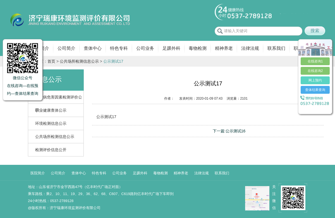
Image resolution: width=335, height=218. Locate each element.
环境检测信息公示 (50, 123)
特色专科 (119, 48)
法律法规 (250, 48)
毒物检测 (198, 48)
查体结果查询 (315, 90)
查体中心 (93, 48)
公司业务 (145, 48)
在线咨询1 (315, 61)
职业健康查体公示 (50, 110)
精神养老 (224, 48)
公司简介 (66, 48)
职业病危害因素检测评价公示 (58, 99)
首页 (51, 61)
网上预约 (315, 80)
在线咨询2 (315, 71)
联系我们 (276, 48)
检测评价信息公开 (50, 149)
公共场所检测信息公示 (79, 61)
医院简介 (37, 173)
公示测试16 (236, 131)
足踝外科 (171, 48)
